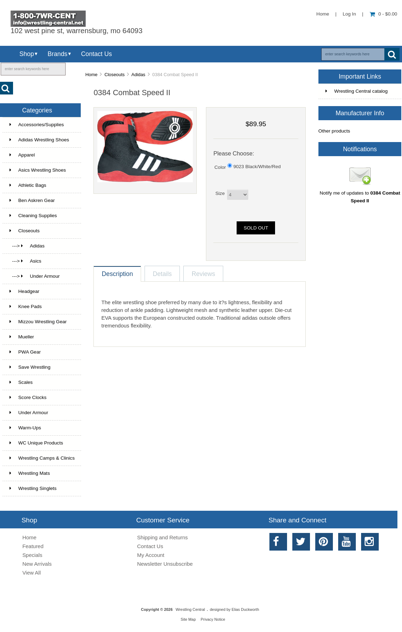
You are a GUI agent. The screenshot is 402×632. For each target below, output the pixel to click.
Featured (32, 546)
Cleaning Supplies (33, 215)
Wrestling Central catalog (356, 91)
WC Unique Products (36, 443)
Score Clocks (28, 397)
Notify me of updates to (359, 194)
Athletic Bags (28, 185)
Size (220, 193)
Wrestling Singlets (33, 488)
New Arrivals (36, 564)
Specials (32, 555)
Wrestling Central (190, 609)
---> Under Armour (35, 276)
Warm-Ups (25, 427)
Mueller (22, 336)
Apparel (22, 155)
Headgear (24, 291)
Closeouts (114, 74)
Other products (334, 131)
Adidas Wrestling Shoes (39, 139)
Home (322, 14)
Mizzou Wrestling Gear (38, 321)
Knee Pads (26, 306)
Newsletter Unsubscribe (165, 564)
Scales (21, 382)
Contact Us (96, 53)
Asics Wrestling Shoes (38, 170)
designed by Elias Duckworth (234, 609)
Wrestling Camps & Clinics (42, 458)
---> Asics (25, 261)
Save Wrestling (30, 367)
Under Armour (29, 412)
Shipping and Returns (162, 537)
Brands (57, 53)
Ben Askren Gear (32, 200)
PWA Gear (25, 352)
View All (31, 573)
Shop (26, 53)
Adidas (138, 74)
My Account (150, 555)
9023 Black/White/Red (257, 166)
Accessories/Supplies (37, 124)
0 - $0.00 (383, 14)
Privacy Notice (213, 619)
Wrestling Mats (30, 473)
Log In (349, 14)
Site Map (188, 619)
